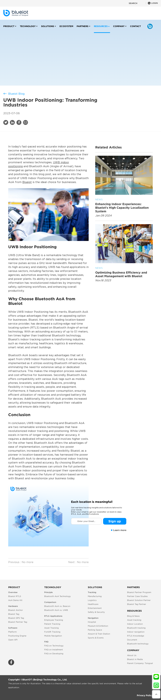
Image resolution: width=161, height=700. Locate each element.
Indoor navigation (135, 632)
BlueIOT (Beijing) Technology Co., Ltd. (44, 679)
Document (132, 640)
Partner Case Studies (137, 596)
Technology (28, 29)
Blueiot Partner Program (139, 592)
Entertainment (95, 608)
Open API (12, 640)
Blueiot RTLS (14, 596)
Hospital (92, 622)
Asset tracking (134, 620)
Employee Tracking (53, 620)
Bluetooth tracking (136, 628)
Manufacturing (95, 596)
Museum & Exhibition (98, 626)
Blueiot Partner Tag (17, 622)
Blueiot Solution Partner (139, 600)
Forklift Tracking (52, 632)
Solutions (47, 29)
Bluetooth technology (138, 644)
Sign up (114, 521)
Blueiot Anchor (15, 610)
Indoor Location (135, 624)
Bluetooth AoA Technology (57, 596)
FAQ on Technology (53, 646)
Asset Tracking (51, 628)
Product (8, 29)
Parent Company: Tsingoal (140, 663)
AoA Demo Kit (15, 600)
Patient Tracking (52, 624)
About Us (131, 655)
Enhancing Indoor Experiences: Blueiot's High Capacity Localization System (124, 205)
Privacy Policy (145, 695)
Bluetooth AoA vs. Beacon (57, 606)
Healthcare (93, 604)
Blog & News (133, 616)
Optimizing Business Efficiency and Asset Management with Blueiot (124, 272)
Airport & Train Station (99, 634)
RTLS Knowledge (135, 636)
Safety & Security (96, 612)
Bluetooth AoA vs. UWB (56, 610)
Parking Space (95, 630)
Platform (12, 632)
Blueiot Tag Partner (136, 604)
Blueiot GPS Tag (16, 618)
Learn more (118, 530)
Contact (135, 29)
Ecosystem (66, 29)
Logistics (92, 600)
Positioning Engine (17, 636)
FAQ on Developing (53, 653)
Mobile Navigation (53, 636)
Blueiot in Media (135, 659)
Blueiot (27, 182)
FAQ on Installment (53, 649)
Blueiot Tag (13, 614)
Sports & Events (96, 638)
